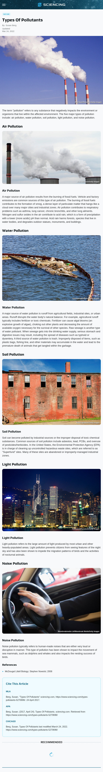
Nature (6, 14)
